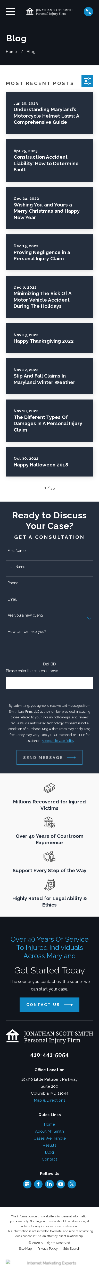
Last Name (16, 567)
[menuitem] (25, 1249)
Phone (13, 583)
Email (12, 599)
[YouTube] (60, 1184)
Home (49, 1124)
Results (49, 1145)
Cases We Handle (50, 1138)
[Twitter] (72, 1184)
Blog (49, 1152)
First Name (17, 551)
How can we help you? (27, 631)
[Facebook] (38, 1184)
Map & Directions (49, 1100)
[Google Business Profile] (27, 1184)
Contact (49, 1159)
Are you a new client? (26, 615)
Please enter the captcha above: (32, 671)
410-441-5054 (49, 1054)
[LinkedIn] (49, 1184)
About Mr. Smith (49, 1131)
